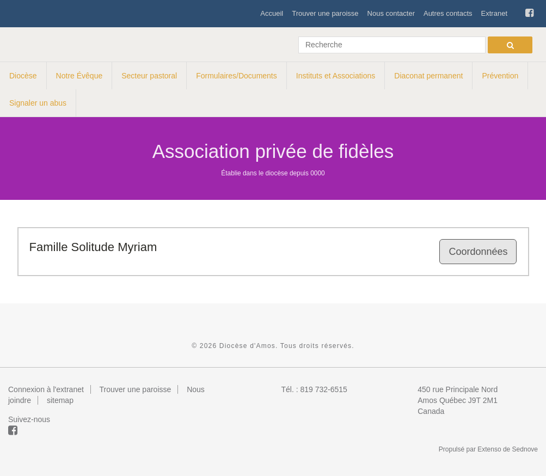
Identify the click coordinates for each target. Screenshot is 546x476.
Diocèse (23, 75)
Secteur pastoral (149, 75)
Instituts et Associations (336, 75)
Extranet (494, 13)
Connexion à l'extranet (46, 389)
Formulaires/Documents (236, 75)
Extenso (489, 449)
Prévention (500, 75)
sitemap (60, 400)
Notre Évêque (79, 75)
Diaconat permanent (428, 75)
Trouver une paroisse (325, 13)
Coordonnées (478, 251)
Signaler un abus (37, 103)
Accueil (271, 13)
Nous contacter (391, 13)
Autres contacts (448, 13)
